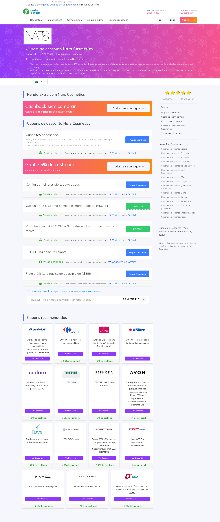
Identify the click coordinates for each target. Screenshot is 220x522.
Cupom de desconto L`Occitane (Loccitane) (176, 207)
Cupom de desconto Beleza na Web (178, 166)
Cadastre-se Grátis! (122, 153)
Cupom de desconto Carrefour (175, 153)
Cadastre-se (188, 20)
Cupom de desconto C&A (173, 177)
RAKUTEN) (138, 206)
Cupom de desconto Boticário (175, 157)
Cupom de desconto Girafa (173, 193)
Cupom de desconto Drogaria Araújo (178, 213)
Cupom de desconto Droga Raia (176, 161)
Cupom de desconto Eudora (174, 149)
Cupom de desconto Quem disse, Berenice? (176, 187)
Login (172, 20)
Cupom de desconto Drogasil (174, 181)
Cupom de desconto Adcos (173, 217)
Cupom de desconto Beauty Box (176, 201)
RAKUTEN (137, 229)
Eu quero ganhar (188, 13)
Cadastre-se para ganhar (128, 108)
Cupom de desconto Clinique (174, 197)
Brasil (39, 81)
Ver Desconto (37, 358)
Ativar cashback (137, 139)
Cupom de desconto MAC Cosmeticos (173, 171)
